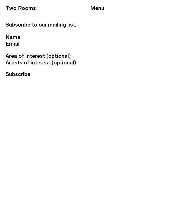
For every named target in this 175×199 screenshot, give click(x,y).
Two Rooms (21, 8)
